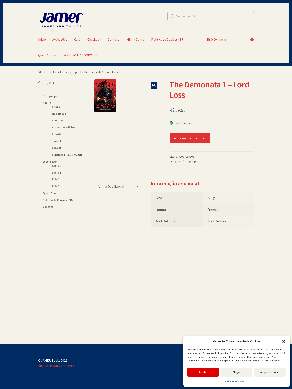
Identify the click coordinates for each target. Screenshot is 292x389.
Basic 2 (56, 172)
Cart (77, 39)
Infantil (57, 134)
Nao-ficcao (59, 113)
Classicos (58, 120)
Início (42, 39)
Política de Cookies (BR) (168, 39)
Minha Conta (135, 39)
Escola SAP (50, 161)
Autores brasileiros (64, 127)
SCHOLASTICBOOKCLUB (81, 55)
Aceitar (203, 372)
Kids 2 (55, 186)
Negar (236, 372)
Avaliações (59, 39)
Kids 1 (55, 179)
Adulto (47, 103)
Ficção (56, 107)
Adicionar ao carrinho (189, 138)
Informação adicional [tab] (109, 186)
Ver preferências (270, 372)
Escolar (56, 148)
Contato (113, 39)
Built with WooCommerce (56, 366)
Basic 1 (56, 166)
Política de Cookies (234, 381)
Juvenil (56, 72)
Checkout (94, 39)
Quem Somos (47, 55)
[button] (284, 341)
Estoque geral (72, 72)
